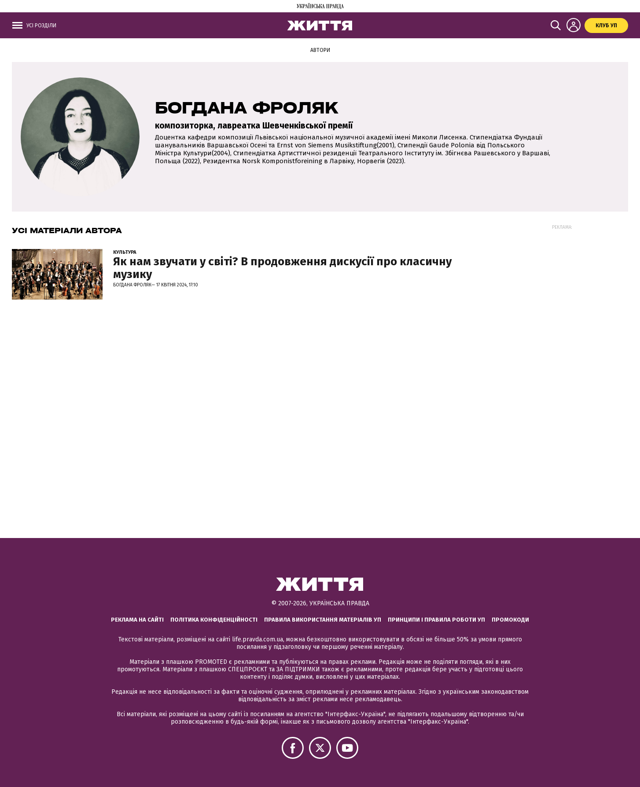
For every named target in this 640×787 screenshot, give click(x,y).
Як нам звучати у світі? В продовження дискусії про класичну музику (282, 268)
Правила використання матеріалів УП (322, 619)
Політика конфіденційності (213, 619)
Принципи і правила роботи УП (436, 619)
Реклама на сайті (137, 619)
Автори (320, 50)
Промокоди (510, 619)
